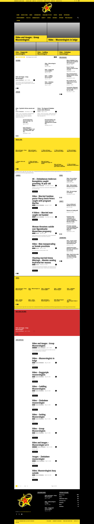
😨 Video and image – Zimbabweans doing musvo (73, 165)
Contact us (76, 520)
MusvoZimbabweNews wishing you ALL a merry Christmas (72, 75)
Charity (43, 17)
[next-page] (17, 88)
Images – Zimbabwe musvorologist (41, 457)
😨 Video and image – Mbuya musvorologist (71, 150)
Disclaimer (49, 520)
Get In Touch (40, 0)
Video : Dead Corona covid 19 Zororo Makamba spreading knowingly (73, 255)
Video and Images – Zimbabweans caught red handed (46, 162)
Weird (60, 15)
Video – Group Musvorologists (31, 300)
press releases (68, 17)
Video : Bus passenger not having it (72, 192)
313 (25, 486)
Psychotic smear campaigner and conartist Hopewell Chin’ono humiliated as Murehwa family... (72, 219)
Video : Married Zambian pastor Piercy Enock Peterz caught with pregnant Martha (43, 200)
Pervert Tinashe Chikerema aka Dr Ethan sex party (72, 68)
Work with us (59, 0)
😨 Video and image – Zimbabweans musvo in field (33, 162)
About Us (34, 0)
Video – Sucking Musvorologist (19, 300)
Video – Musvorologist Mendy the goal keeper (72, 185)
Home (18, 15)
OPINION (61, 17)
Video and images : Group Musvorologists (27, 38)
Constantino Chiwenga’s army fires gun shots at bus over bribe (72, 89)
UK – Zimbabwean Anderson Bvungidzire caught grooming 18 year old (44, 181)
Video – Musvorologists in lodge (62, 39)
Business (55, 17)
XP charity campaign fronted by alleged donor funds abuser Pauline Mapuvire (72, 228)
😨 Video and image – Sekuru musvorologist (59, 150)
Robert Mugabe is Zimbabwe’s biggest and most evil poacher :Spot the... (29, 129)
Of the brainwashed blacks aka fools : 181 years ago (28, 121)
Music (60, 504)
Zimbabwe (61, 502)
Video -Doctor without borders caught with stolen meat (72, 180)
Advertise (53, 0)
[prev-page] (16, 88)
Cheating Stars (62, 500)
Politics (28, 17)
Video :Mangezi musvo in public (31, 57)
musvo (39, 111)
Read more (35, 191)
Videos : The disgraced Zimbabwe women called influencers (45, 109)
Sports (49, 17)
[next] (56, 57)
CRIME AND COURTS (63, 498)
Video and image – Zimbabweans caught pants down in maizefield (59, 165)
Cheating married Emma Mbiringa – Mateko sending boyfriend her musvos (44, 260)
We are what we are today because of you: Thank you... (72, 82)
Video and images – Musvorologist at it (32, 150)
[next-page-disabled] (17, 136)
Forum (18, 20)
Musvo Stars (24, 15)
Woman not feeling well (72, 210)
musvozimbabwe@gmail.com (25, 511)
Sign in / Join (28, 0)
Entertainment (20, 17)
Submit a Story (47, 0)
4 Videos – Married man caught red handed (42, 213)
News (31, 15)
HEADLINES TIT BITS (47, 15)
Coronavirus (37, 15)
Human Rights (36, 17)
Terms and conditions (67, 520)
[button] (77, 17)
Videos (55, 15)
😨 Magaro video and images (20, 162)
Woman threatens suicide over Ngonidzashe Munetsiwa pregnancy (43, 229)
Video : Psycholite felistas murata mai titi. (25, 109)
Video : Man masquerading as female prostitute (43, 245)
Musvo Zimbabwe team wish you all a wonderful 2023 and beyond (72, 62)
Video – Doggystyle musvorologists (21, 53)
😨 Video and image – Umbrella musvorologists (46, 150)
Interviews (67, 15)
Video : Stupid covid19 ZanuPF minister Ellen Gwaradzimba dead (72, 242)
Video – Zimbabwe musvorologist (65, 53)
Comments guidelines (57, 520)
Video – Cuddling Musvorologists (42, 53)
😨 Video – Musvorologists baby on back (72, 301)
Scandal (33, 185)
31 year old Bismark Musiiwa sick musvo (71, 204)
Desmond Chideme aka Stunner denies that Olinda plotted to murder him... (50, 121)
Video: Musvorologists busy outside (59, 300)
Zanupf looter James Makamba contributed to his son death (72, 249)
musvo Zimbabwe (20, 80)
